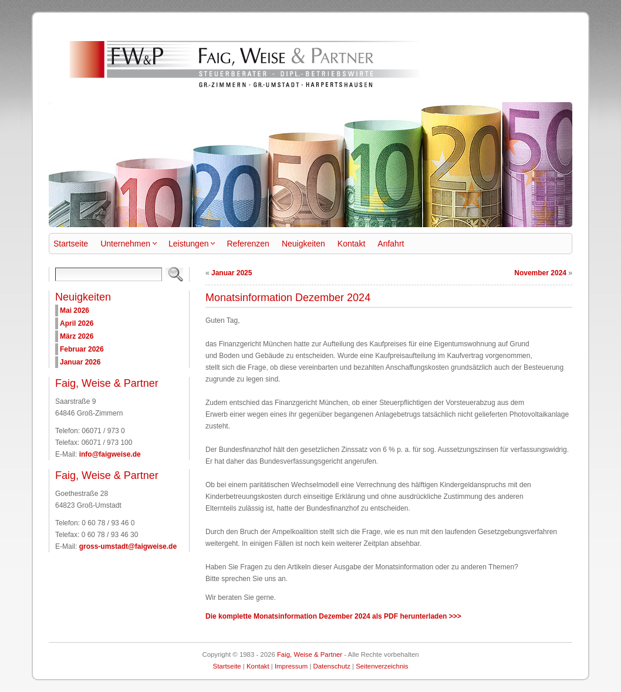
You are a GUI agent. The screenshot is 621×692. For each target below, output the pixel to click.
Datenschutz (331, 666)
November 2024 (540, 273)
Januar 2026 (80, 362)
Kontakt (258, 666)
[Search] (108, 274)
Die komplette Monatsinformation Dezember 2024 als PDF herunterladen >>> (333, 616)
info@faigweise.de (110, 454)
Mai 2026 (74, 310)
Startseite (227, 666)
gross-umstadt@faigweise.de (128, 546)
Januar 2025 (231, 273)
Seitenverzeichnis (382, 666)
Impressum (291, 666)
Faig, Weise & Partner (309, 654)
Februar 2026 (82, 349)
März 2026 (76, 336)
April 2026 (76, 323)
